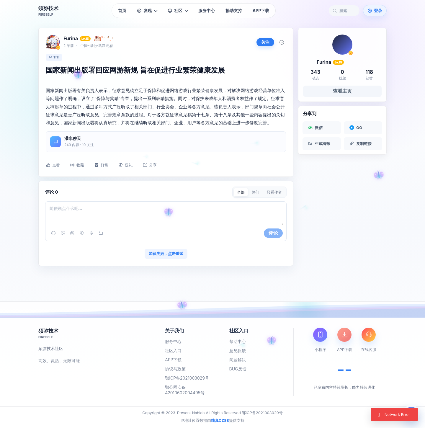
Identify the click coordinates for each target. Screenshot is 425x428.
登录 (374, 10)
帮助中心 (237, 341)
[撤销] (100, 233)
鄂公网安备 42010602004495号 (185, 390)
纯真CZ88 (220, 420)
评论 (273, 233)
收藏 (77, 165)
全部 (241, 192)
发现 (147, 10)
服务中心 (206, 10)
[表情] (53, 233)
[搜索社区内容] (347, 10)
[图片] (62, 233)
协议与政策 (175, 368)
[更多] (282, 42)
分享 (150, 165)
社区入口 (173, 350)
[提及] (72, 233)
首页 (122, 10)
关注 (265, 42)
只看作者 (274, 192)
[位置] (81, 233)
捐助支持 (233, 10)
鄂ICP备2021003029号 (187, 377)
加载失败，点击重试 (166, 253)
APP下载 (261, 10)
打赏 (101, 165)
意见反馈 (237, 350)
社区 (178, 10)
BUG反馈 (237, 368)
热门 (255, 192)
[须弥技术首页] (48, 11)
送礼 (125, 165)
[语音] (91, 233)
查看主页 (342, 91)
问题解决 (237, 359)
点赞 (53, 165)
